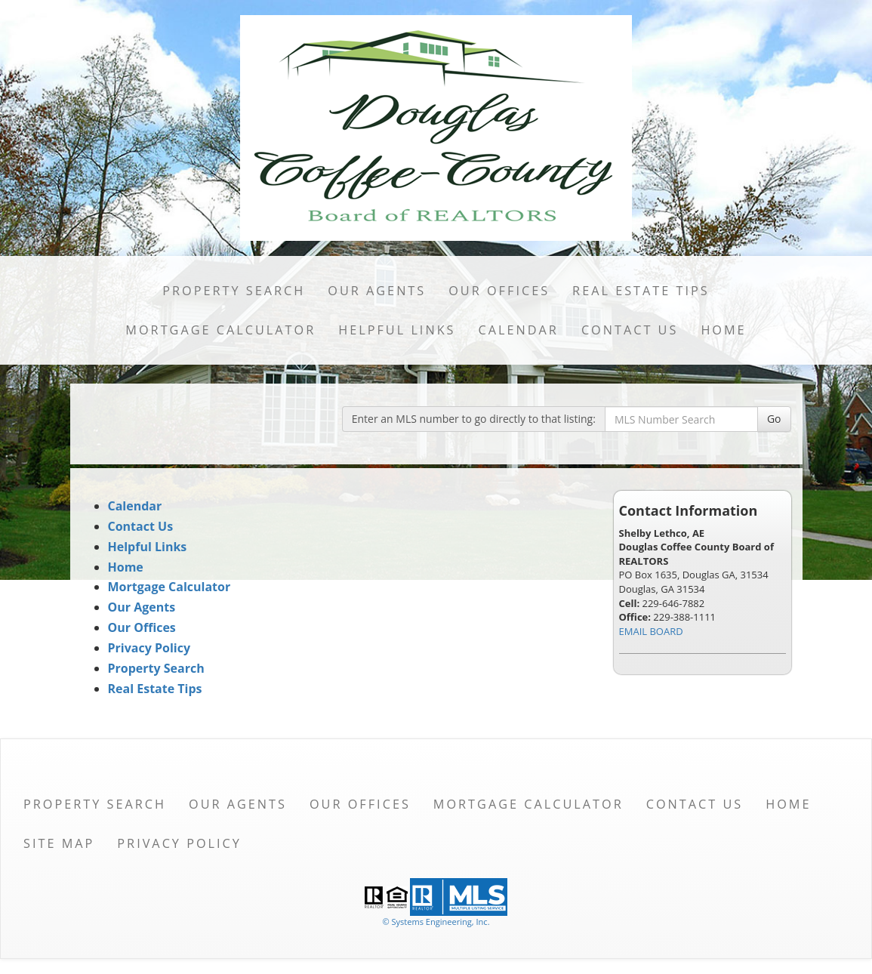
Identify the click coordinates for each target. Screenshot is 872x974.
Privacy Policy (149, 648)
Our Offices (499, 290)
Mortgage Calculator (220, 330)
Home (723, 330)
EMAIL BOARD (651, 631)
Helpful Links (396, 330)
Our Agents (377, 290)
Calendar (519, 330)
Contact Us (630, 330)
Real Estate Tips (641, 290)
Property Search (233, 290)
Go (774, 418)
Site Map (58, 843)
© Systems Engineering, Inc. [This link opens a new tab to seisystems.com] (435, 921)
